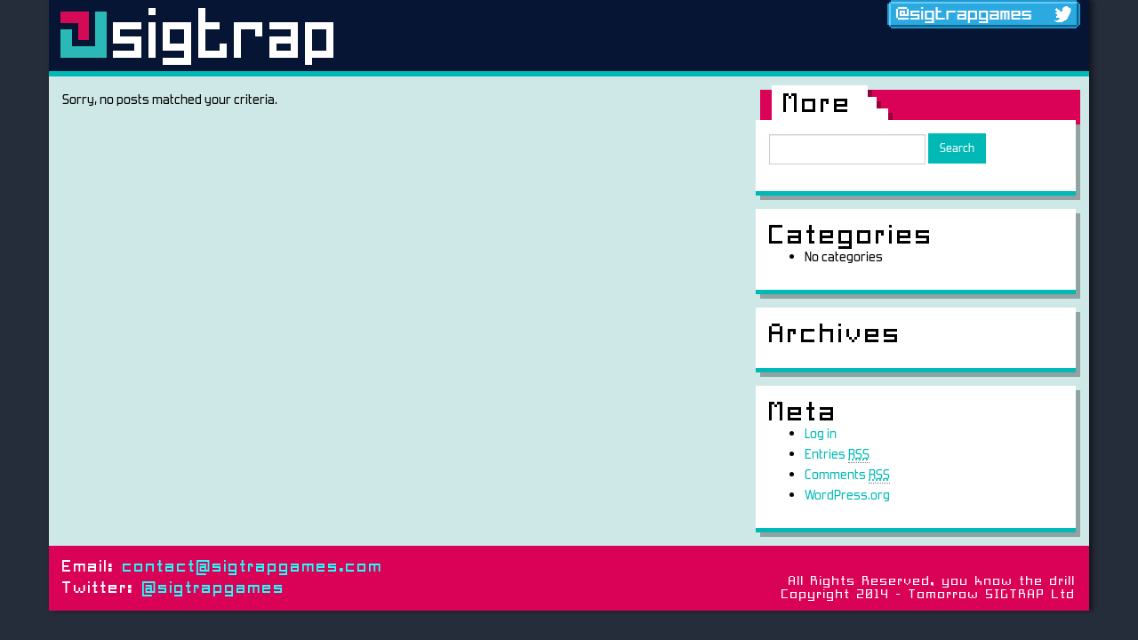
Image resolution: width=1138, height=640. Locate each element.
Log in (821, 433)
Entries (837, 454)
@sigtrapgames (213, 588)
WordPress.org (847, 494)
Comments (847, 475)
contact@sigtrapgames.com (253, 567)
